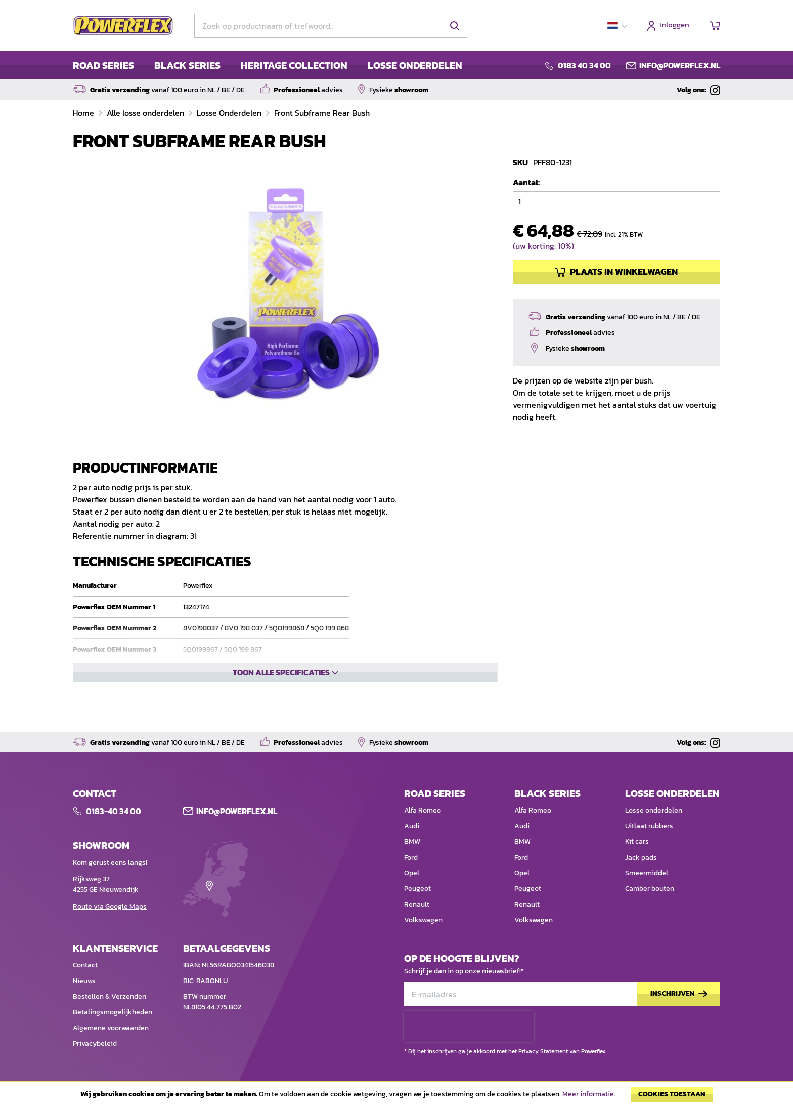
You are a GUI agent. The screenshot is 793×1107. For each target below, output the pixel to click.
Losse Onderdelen (230, 113)
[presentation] (469, 1028)
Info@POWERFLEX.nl (236, 813)
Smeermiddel (646, 875)
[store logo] (123, 26)
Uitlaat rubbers (649, 828)
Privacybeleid (95, 1045)
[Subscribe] (678, 996)
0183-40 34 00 (113, 813)
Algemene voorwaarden (111, 1030)
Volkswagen (423, 922)
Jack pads (641, 859)
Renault (416, 906)
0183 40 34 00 (584, 65)
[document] (396, 1097)
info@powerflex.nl (679, 65)
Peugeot (417, 890)
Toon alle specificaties (281, 707)
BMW (412, 843)
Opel (411, 875)
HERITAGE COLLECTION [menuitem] (294, 65)
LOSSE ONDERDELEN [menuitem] (415, 65)
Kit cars (637, 843)
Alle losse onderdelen (146, 113)
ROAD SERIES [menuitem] (103, 65)
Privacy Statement (543, 1053)
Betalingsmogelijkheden (112, 1014)
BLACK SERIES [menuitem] (187, 65)
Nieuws (84, 982)
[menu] (267, 65)
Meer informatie (588, 1094)
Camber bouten (649, 890)
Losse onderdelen (653, 812)
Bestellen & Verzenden (109, 998)
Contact (85, 967)
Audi (411, 828)
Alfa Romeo (422, 812)
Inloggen (674, 25)
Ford (411, 859)
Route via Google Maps (110, 908)
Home (84, 113)
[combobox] (330, 26)
